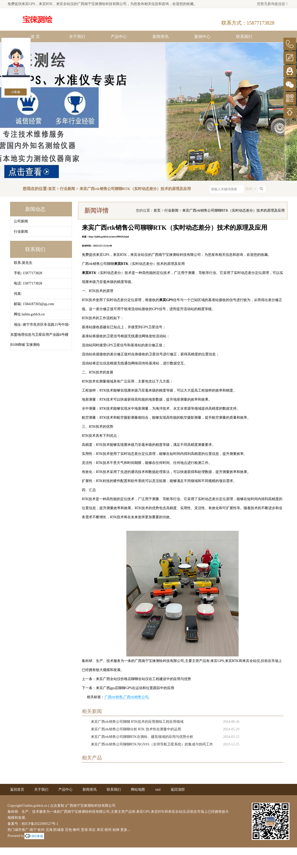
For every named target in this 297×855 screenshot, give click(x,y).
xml (158, 789)
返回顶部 (178, 789)
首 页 (35, 36)
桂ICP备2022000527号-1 (40, 824)
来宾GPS (28, 4)
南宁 (33, 830)
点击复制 (57, 806)
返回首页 (17, 789)
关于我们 (77, 36)
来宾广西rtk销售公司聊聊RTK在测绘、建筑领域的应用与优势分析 (142, 737)
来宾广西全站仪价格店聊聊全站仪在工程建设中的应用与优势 (143, 679)
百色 (68, 830)
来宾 (100, 830)
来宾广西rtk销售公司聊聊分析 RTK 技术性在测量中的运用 (136, 729)
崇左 (92, 830)
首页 (52, 189)
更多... (125, 830)
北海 (49, 830)
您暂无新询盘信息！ (273, 4)
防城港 (58, 830)
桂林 (116, 830)
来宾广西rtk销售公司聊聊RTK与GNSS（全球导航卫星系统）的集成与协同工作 (152, 744)
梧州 (108, 830)
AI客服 (15, 92)
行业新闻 (67, 189)
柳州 (76, 830)
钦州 (41, 830)
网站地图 (138, 789)
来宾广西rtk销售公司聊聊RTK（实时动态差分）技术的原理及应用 (135, 189)
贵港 (84, 830)
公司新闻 (21, 221)
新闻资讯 (161, 36)
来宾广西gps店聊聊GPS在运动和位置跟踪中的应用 (135, 688)
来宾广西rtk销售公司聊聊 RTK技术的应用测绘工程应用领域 (137, 722)
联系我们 (244, 36)
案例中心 (202, 36)
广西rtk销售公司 (135, 697)
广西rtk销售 (113, 697)
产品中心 (119, 36)
